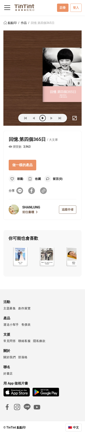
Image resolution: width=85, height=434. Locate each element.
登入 (76, 7)
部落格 (23, 357)
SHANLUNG (31, 207)
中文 (76, 427)
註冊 (63, 7)
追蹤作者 (68, 209)
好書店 (8, 373)
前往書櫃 (30, 212)
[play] (42, 118)
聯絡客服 (24, 341)
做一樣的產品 (22, 165)
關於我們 (9, 357)
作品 (24, 23)
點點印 (10, 23)
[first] (25, 118)
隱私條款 (39, 341)
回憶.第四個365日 (42, 23)
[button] (20, 256)
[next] (51, 118)
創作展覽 (24, 308)
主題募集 (9, 308)
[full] (74, 118)
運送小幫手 (11, 324)
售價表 (26, 324)
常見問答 (9, 341)
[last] (60, 118)
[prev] (34, 118)
